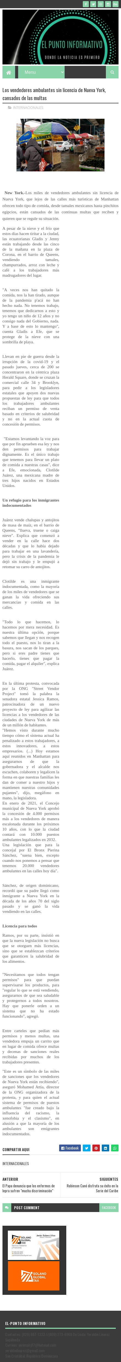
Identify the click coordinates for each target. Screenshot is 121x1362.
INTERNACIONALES (28, 107)
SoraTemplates (43, 1355)
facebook (109, 1181)
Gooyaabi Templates (89, 1355)
